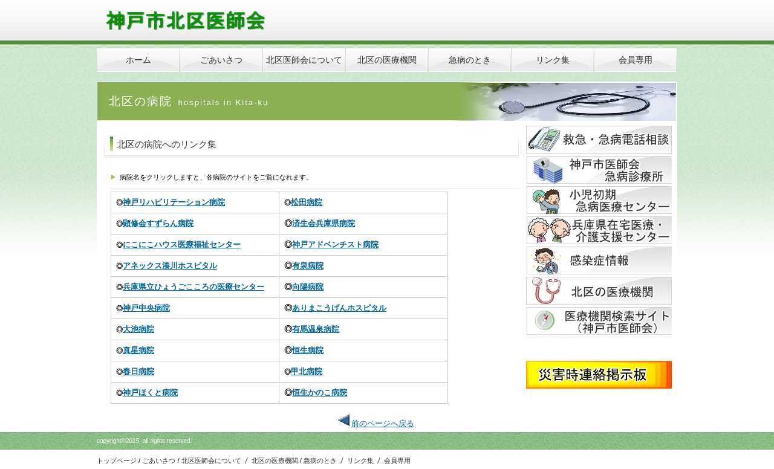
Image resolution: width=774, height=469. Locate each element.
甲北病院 (306, 371)
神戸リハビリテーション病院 (174, 202)
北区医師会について (211, 460)
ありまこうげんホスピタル (339, 307)
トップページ (117, 460)
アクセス (599, 170)
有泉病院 (308, 265)
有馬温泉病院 (315, 329)
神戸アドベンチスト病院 (335, 244)
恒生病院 (308, 350)
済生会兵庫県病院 (323, 223)
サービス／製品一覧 (599, 140)
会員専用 (397, 460)
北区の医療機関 (275, 460)
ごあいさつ (158, 460)
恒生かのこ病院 (319, 392)
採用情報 (599, 291)
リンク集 (360, 460)
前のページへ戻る (382, 423)
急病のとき (320, 460)
